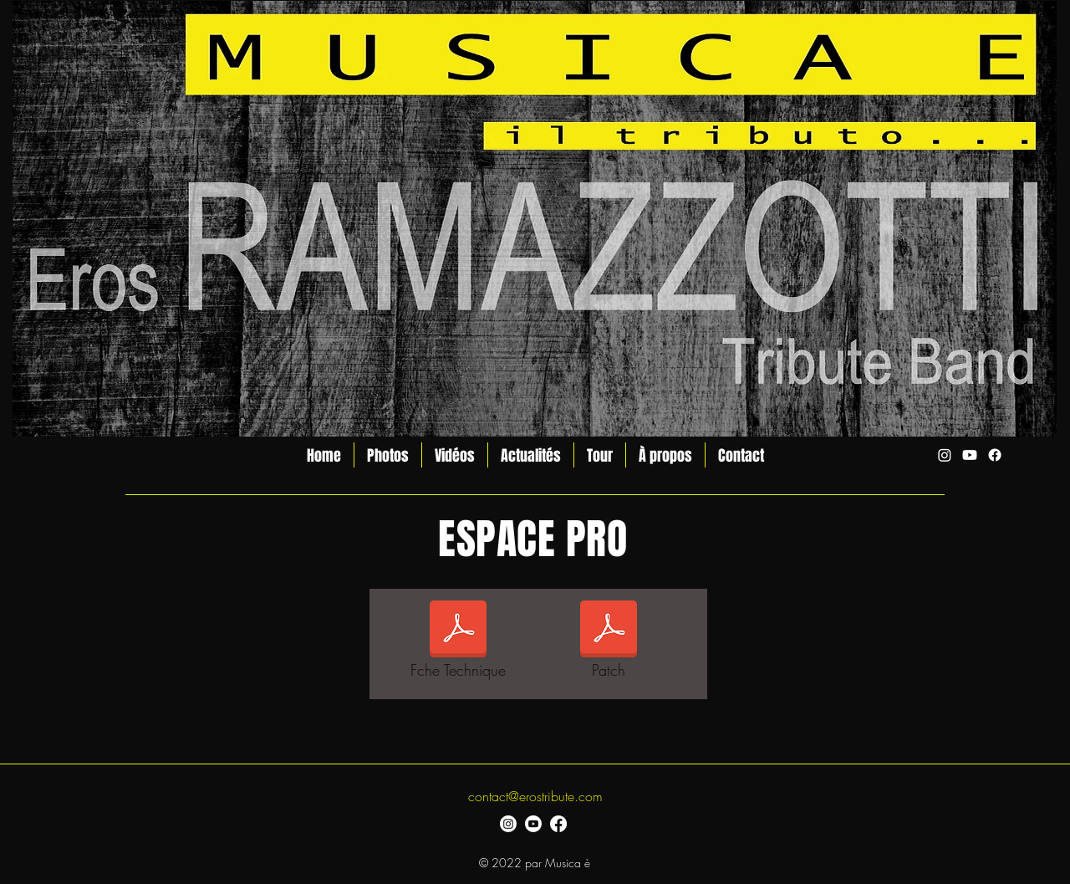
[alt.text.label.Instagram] (944, 455)
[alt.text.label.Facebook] (994, 455)
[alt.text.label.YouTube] (969, 455)
